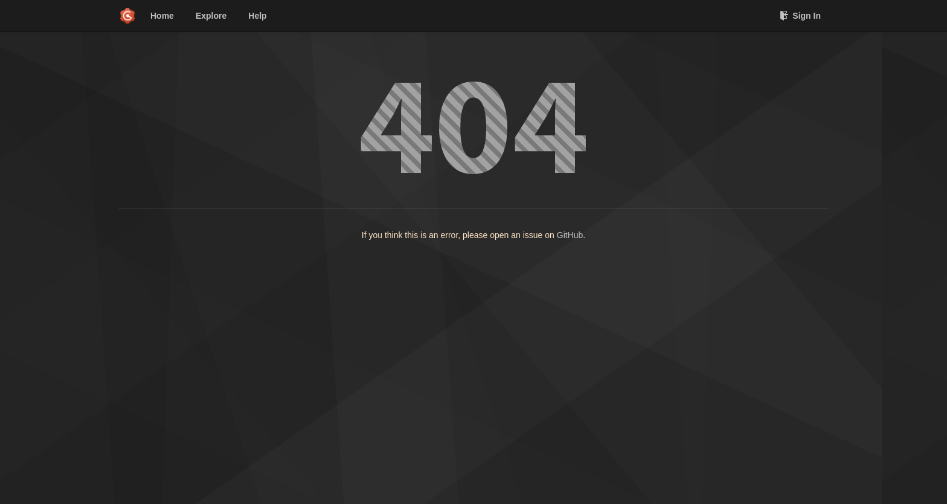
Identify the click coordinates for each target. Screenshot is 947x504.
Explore (211, 16)
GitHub (570, 235)
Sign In (800, 16)
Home (162, 16)
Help (257, 16)
